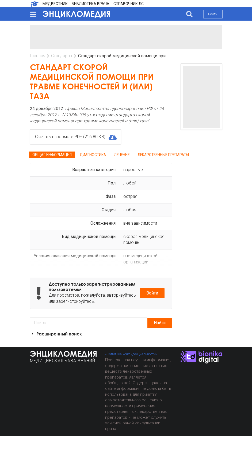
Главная (37, 55)
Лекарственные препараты (163, 155)
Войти (212, 14)
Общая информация (52, 155)
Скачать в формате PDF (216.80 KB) (75, 137)
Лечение (121, 155)
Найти (160, 322)
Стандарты (61, 55)
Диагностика (93, 155)
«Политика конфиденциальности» (131, 354)
